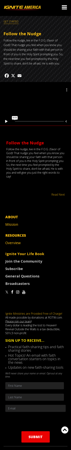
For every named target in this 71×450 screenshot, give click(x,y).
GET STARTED (11, 21)
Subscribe (14, 268)
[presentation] (36, 421)
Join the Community (23, 261)
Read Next (58, 194)
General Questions (22, 276)
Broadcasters (17, 283)
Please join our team (18, 321)
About (11, 217)
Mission (11, 224)
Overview (13, 242)
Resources (15, 235)
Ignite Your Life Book (24, 253)
